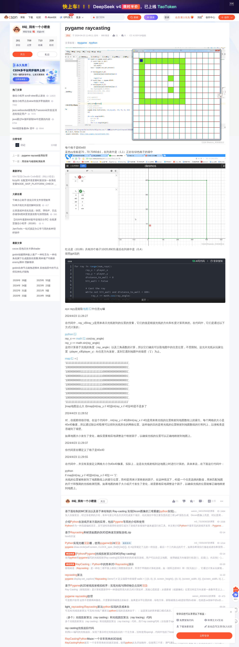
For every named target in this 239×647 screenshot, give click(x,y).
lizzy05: (16, 221)
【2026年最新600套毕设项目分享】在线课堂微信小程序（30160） (34, 262)
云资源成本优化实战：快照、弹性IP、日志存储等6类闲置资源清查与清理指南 (34, 253)
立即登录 (204, 635)
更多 (79, 58)
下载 (30, 58)
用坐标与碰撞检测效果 (33, 202)
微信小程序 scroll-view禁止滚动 (33, 136)
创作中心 (210, 58)
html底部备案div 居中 (28, 169)
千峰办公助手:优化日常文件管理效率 (31, 241)
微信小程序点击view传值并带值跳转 (32, 143)
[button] (32, 122)
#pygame (82, 83)
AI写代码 (200, 301)
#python (93, 83)
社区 (38, 58)
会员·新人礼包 (184, 58)
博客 (22, 58)
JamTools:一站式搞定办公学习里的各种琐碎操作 (34, 271)
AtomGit (50, 58)
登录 (167, 58)
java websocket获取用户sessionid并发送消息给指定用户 (34, 153)
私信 (47, 95)
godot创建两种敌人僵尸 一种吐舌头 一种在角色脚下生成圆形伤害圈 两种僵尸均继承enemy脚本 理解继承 (34, 299)
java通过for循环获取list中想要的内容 (33, 162)
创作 (226, 58)
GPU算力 (66, 57)
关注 (102, 542)
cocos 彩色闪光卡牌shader (26, 289)
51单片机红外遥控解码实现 (30, 246)
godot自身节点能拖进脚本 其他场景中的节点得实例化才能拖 (35, 310)
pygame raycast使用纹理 (35, 196)
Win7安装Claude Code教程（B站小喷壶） (34, 217)
